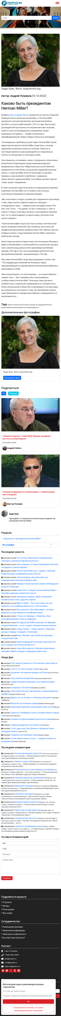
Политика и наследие (24, 794)
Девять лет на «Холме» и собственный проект (31, 697)
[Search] (26, 18)
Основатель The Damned (21, 687)
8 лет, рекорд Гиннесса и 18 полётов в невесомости (33, 663)
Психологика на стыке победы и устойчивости (35, 769)
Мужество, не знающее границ (24, 703)
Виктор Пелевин (15, 504)
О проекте (7, 902)
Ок (28, 1001)
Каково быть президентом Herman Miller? (22, 538)
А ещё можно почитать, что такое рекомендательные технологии (28, 1009)
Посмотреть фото (12, 378)
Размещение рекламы (13, 927)
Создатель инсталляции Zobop (24, 735)
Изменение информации (14, 930)
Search (55, 18)
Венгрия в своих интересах (26, 802)
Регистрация (8, 909)
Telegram (13, 393)
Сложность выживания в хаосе (28, 826)
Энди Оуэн (14, 514)
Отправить (7, 878)
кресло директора (18, 115)
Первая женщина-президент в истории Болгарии (32, 682)
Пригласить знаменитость (14, 934)
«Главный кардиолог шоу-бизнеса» (26, 725)
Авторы (6, 906)
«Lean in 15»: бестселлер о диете (25, 669)
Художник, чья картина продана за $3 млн (29, 672)
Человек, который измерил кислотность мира (31, 719)
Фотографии (8, 545)
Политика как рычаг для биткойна (29, 778)
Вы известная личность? (14, 938)
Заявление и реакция (23, 786)
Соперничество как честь (25, 818)
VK (4, 393)
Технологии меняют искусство (28, 753)
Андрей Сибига (14, 448)
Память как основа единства (27, 810)
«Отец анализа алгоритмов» (22, 678)
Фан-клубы (8, 913)
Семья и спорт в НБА (23, 761)
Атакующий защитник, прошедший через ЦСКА (31, 707)
